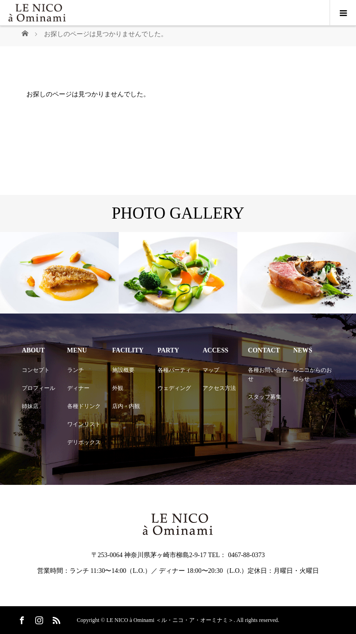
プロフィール (38, 388)
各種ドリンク (84, 406)
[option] (59, 273)
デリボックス (84, 442)
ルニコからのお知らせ (312, 374)
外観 (117, 388)
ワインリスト (84, 424)
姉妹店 (30, 406)
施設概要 (123, 370)
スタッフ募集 (264, 397)
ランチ (75, 370)
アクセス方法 (219, 388)
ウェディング (174, 388)
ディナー (78, 388)
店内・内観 (126, 406)
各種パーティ (174, 370)
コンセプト (36, 370)
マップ (211, 370)
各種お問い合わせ (267, 374)
